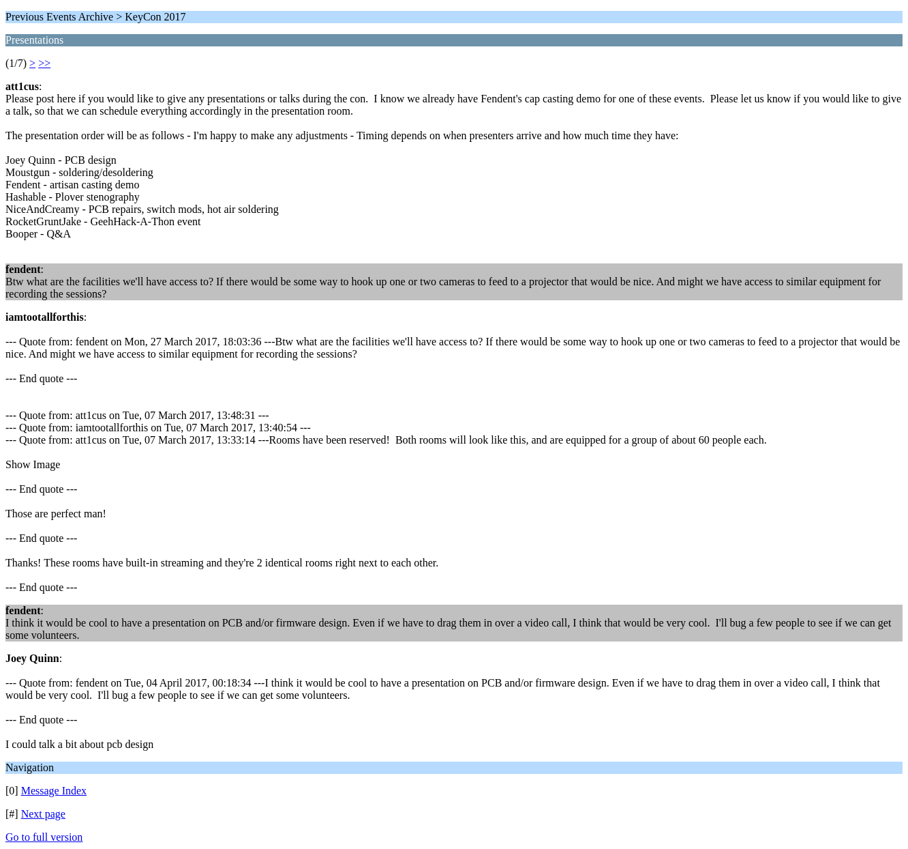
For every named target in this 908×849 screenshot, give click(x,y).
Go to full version (43, 837)
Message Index (54, 790)
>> (44, 63)
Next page (43, 814)
